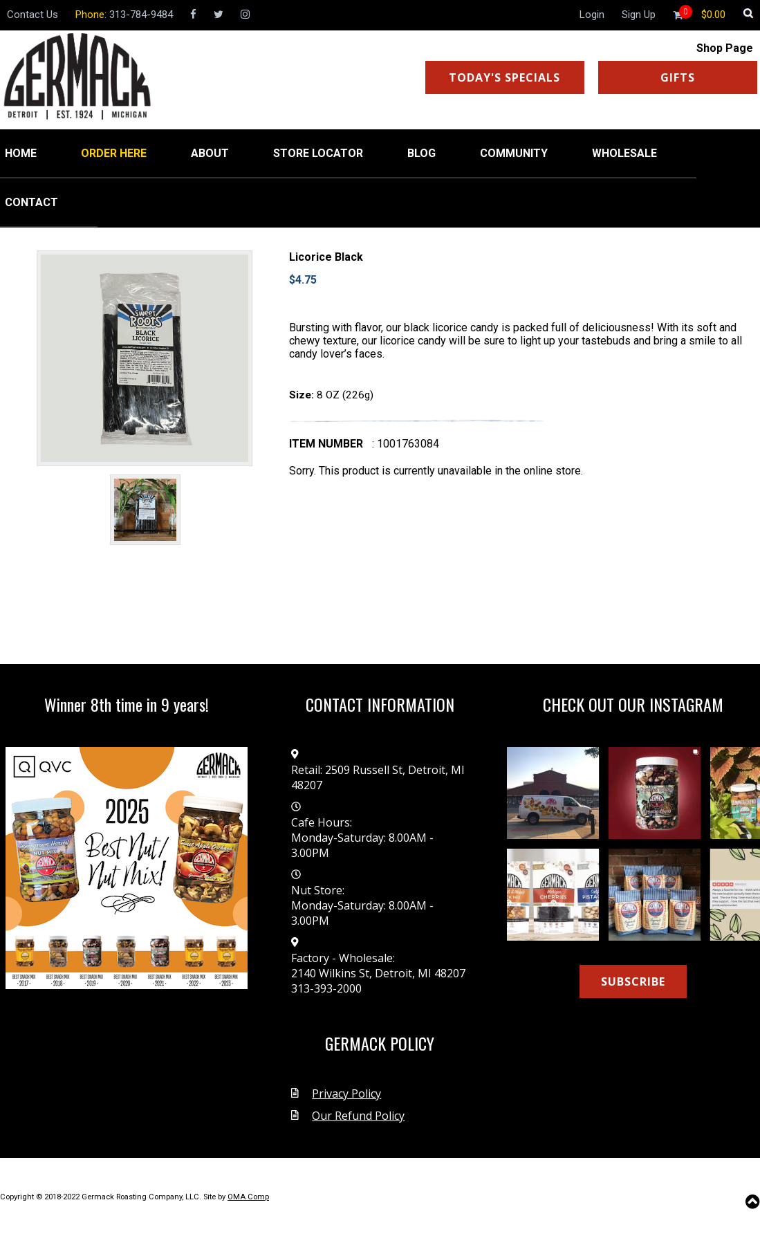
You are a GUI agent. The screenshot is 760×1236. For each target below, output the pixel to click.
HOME (21, 153)
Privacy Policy (346, 1093)
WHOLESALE (624, 153)
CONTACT (31, 202)
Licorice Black (326, 257)
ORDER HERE (114, 153)
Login (592, 14)
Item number (326, 443)
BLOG (421, 153)
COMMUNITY (514, 153)
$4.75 (303, 279)
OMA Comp (248, 1196)
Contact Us (32, 14)
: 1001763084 (405, 443)
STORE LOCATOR (318, 153)
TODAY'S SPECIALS (504, 77)
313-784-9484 (141, 14)
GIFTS (677, 77)
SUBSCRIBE (633, 981)
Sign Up (639, 14)
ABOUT (210, 153)
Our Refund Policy (358, 1115)
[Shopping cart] (713, 14)
